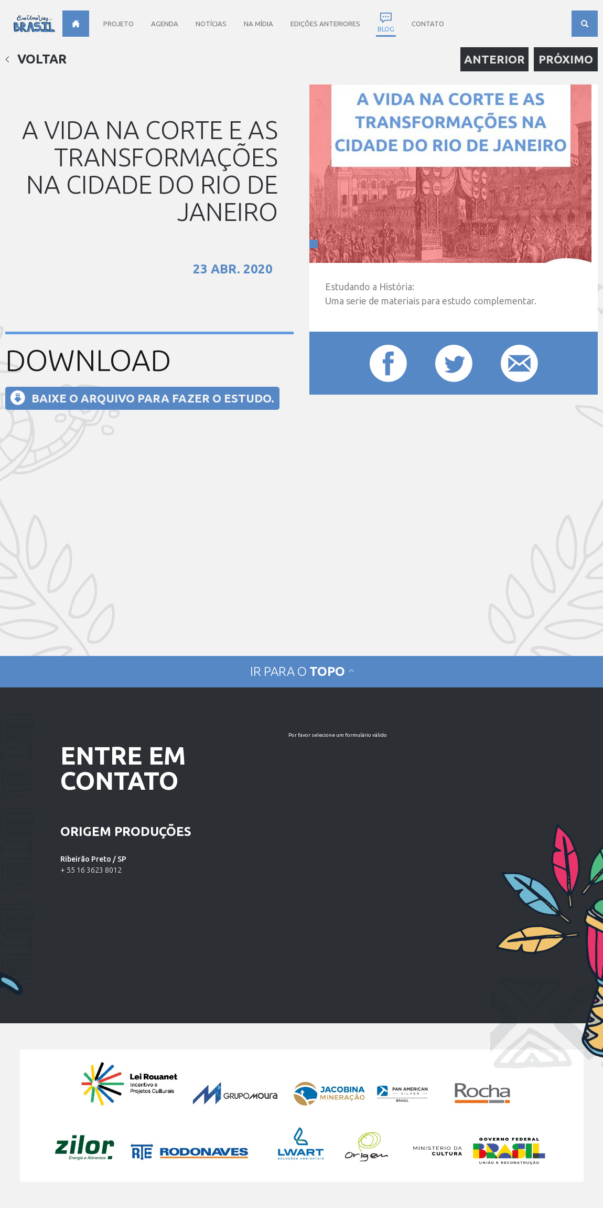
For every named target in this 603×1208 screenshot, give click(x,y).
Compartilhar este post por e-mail (519, 363)
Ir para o (301, 671)
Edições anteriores (325, 23)
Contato (428, 23)
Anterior (494, 59)
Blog (386, 29)
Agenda (164, 23)
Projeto (118, 23)
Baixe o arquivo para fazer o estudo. (152, 398)
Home (75, 23)
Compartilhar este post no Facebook (388, 363)
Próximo (566, 59)
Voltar (36, 59)
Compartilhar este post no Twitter (453, 363)
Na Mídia (258, 23)
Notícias (211, 23)
